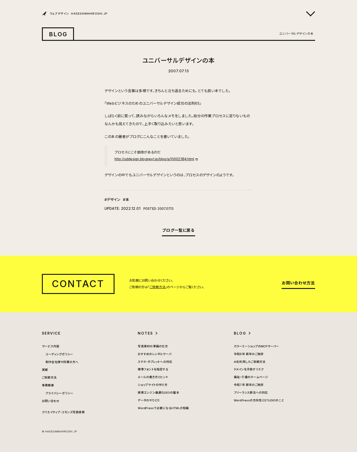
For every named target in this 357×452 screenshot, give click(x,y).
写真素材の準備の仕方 (153, 346)
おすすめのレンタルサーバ (154, 354)
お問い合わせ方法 (298, 283)
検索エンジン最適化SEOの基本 (158, 392)
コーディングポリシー (59, 354)
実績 (45, 369)
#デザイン (112, 199)
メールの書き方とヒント (153, 377)
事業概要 (48, 385)
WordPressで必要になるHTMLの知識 (163, 408)
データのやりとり (149, 400)
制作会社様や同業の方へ (62, 362)
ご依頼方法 (157, 287)
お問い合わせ (50, 401)
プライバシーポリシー (59, 393)
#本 (126, 199)
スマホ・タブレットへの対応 (155, 362)
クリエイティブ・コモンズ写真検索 (63, 412)
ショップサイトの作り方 (152, 385)
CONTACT (78, 283)
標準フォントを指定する (153, 369)
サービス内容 (50, 346)
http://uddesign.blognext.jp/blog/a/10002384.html (154, 159)
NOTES (145, 333)
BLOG (58, 34)
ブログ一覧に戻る (178, 230)
